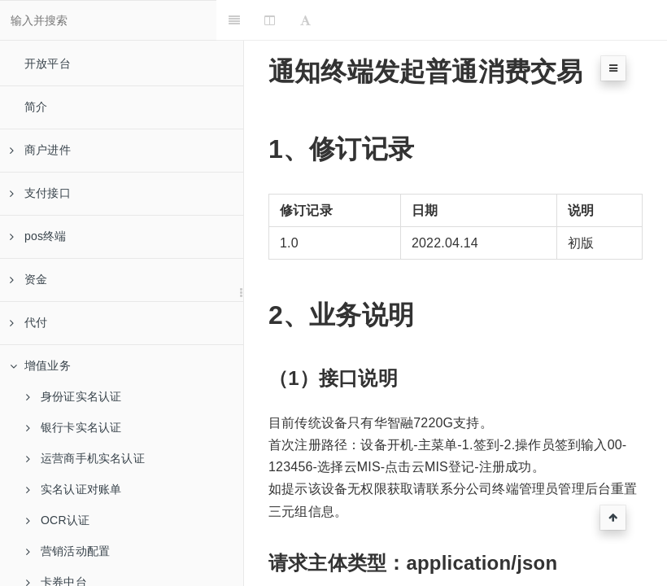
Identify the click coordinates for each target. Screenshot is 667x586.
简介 (35, 106)
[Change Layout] (297, 20)
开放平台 (47, 63)
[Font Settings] (332, 20)
